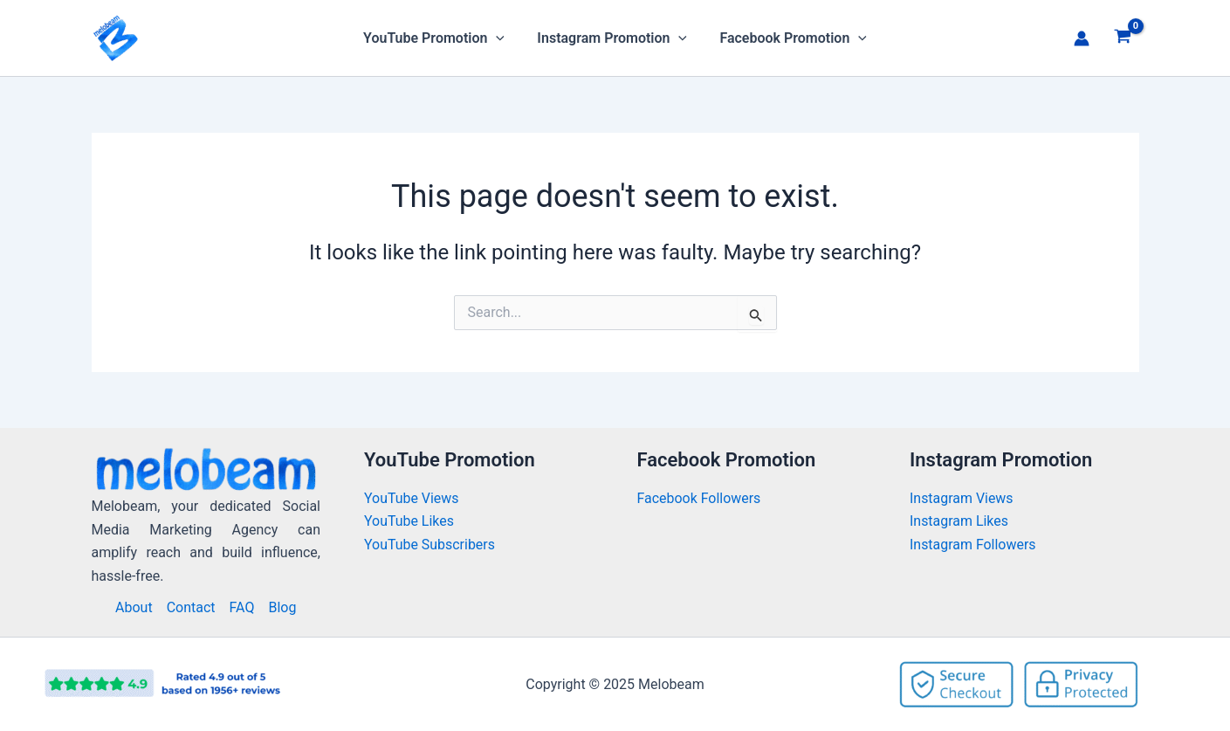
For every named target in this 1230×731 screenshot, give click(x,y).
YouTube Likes (409, 521)
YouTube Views (411, 498)
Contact (191, 607)
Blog (282, 607)
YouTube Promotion (438, 38)
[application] (501, 38)
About (134, 607)
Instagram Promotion (612, 38)
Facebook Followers (701, 498)
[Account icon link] (1081, 38)
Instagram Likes (959, 521)
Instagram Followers (973, 544)
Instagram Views (963, 498)
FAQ (242, 607)
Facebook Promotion (788, 38)
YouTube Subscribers (430, 544)
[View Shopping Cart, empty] (1123, 38)
